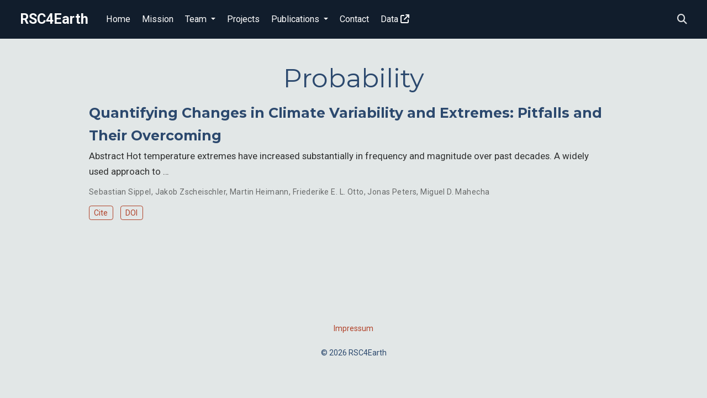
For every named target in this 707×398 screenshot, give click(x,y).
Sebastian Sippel (120, 191)
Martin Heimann (259, 191)
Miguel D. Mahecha (454, 191)
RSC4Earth (54, 19)
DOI (131, 212)
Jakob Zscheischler (190, 191)
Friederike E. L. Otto (328, 191)
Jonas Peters (391, 191)
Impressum (353, 328)
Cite (101, 212)
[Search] (682, 19)
